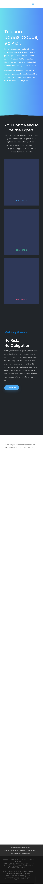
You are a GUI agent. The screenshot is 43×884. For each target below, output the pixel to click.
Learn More (12, 388)
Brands (22, 850)
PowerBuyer (10, 877)
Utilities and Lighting (11, 850)
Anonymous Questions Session (16, 875)
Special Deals (32, 850)
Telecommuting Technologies (20, 847)
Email (12, 859)
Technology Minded (23, 873)
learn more (20, 201)
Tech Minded (28, 871)
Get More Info (15, 853)
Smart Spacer (11, 873)
